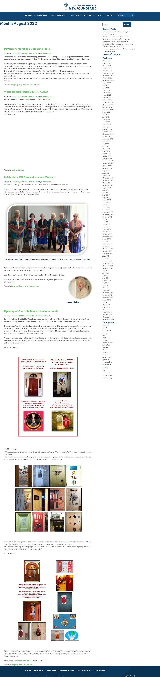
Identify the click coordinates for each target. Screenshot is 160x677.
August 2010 (106, 300)
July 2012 (105, 271)
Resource (105, 355)
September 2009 (108, 319)
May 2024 (106, 119)
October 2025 (107, 78)
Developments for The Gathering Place (27, 48)
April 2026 (106, 63)
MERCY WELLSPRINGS (58, 15)
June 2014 (105, 241)
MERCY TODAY (42, 15)
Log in (104, 370)
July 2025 (105, 85)
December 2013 (107, 246)
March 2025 (106, 95)
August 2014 (106, 239)
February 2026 (107, 68)
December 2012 (107, 263)
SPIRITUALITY (88, 15)
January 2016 (107, 210)
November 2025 (108, 75)
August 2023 (106, 141)
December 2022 (107, 161)
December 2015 (107, 212)
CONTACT (110, 15)
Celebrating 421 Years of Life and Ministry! (30, 176)
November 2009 (108, 317)
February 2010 (107, 312)
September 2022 (108, 168)
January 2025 (107, 100)
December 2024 (107, 102)
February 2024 (107, 127)
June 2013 (105, 258)
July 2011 (105, 283)
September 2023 (108, 139)
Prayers (104, 352)
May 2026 (106, 61)
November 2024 (108, 105)
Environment (106, 333)
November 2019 (107, 178)
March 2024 (106, 124)
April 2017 (106, 195)
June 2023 (106, 146)
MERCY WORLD (100, 669)
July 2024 (105, 114)
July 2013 (105, 256)
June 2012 (105, 273)
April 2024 (106, 122)
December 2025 (107, 73)
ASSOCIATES (75, 15)
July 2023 (105, 144)
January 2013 (107, 261)
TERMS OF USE (38, 669)
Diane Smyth (47, 53)
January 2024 (107, 129)
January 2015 (107, 232)
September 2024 (108, 110)
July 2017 (105, 190)
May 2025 (106, 90)
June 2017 (105, 192)
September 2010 (108, 297)
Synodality (105, 359)
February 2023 (107, 156)
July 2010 (105, 302)
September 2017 (107, 185)
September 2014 (107, 236)
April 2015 (106, 227)
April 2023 (106, 151)
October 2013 (107, 251)
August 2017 (106, 188)
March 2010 (106, 310)
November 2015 (107, 214)
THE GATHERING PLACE (85, 669)
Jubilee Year (106, 345)
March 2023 (106, 153)
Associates (105, 325)
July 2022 (105, 173)
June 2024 (106, 117)
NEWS (99, 15)
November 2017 (107, 180)
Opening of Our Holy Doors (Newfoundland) (31, 299)
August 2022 (106, 171)
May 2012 (106, 275)
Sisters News (35, 92)
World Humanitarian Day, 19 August (26, 99)
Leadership (105, 347)
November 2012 (107, 266)
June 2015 (105, 222)
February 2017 (107, 197)
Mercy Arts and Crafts (32, 21)
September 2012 (107, 268)
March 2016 (106, 207)
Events (25, 277)
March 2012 (106, 280)
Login (62, 674)
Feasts (104, 338)
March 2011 (106, 290)
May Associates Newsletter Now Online (115, 37)
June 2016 (106, 202)
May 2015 (106, 224)
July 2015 (105, 219)
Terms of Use (50, 674)
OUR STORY (29, 15)
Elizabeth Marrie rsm (22, 659)
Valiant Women (107, 364)
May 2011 (106, 288)
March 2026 (106, 66)
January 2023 (107, 158)
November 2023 (108, 134)
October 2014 (107, 234)
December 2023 (107, 131)
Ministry (26, 92)
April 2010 (106, 307)
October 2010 (107, 295)
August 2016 (106, 200)
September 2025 (108, 80)
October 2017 (107, 183)
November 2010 (107, 292)
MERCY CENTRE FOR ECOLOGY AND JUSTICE (60, 669)
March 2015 (106, 229)
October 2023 (107, 136)
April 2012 (106, 278)
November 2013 (107, 249)
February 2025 (107, 97)
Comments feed (107, 375)
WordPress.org (107, 378)
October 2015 (107, 217)
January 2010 (107, 314)
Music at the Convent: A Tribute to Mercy (57, 21)
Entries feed (106, 373)
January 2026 (107, 71)
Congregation (16, 92)
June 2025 (106, 88)
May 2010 (106, 305)
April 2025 (106, 92)
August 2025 (106, 83)
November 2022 (108, 163)
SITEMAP (28, 669)
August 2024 (106, 112)
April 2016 (106, 205)
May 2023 (106, 149)
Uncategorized (107, 362)
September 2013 (107, 253)
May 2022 (106, 175)
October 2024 (107, 107)
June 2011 (105, 285)
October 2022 (107, 166)
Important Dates (17, 169)
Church (104, 328)
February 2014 (107, 244)
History (104, 340)
